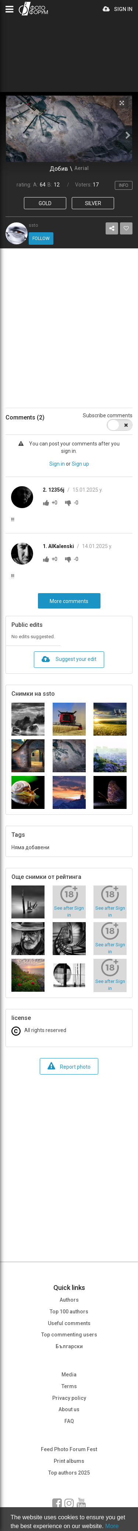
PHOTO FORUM (33, 8)
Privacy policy (69, 1398)
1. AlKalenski (59, 546)
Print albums (69, 1461)
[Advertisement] (69, 328)
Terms (69, 1386)
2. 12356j (54, 490)
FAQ (69, 1421)
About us (69, 1409)
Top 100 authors (69, 1311)
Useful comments (69, 1323)
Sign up (80, 464)
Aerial (81, 168)
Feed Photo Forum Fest (69, 1449)
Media (69, 1374)
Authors (69, 1300)
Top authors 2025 (69, 1473)
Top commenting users (69, 1335)
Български (69, 1346)
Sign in (57, 464)
